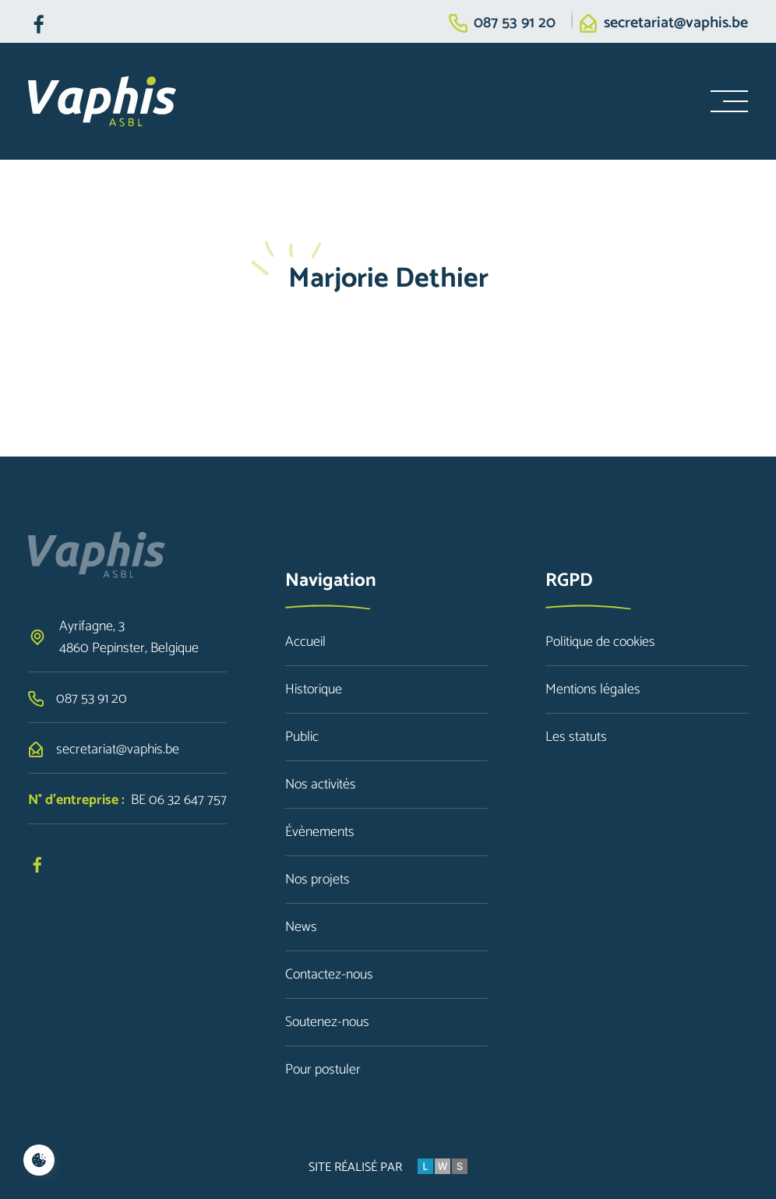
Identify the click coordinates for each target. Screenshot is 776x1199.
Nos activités (320, 784)
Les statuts (576, 737)
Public (302, 737)
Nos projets (317, 879)
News (301, 927)
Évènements (319, 832)
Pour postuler (323, 1069)
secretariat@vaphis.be (676, 23)
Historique (313, 689)
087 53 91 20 (515, 23)
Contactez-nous (329, 974)
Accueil (305, 642)
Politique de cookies (600, 642)
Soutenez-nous (327, 1022)
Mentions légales (592, 689)
